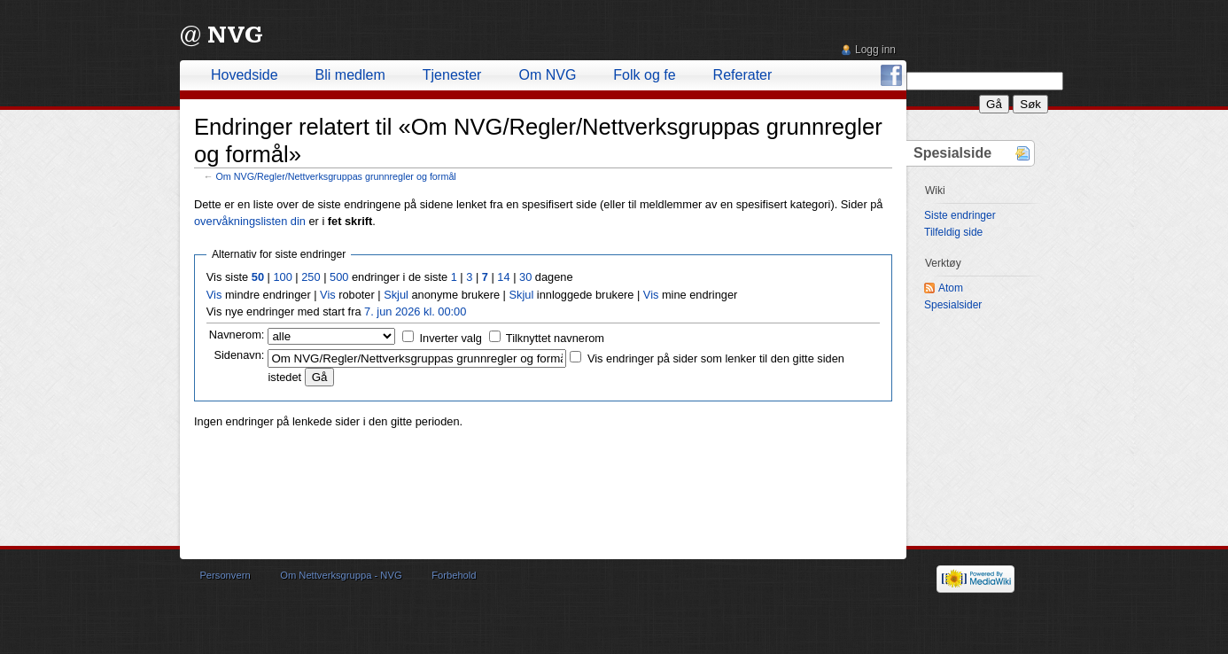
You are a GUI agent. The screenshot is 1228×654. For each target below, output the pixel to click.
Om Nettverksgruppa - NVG (340, 575)
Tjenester (452, 74)
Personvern (224, 575)
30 (525, 277)
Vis (214, 294)
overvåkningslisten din (250, 221)
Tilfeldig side (953, 232)
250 (310, 277)
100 (282, 277)
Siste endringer (960, 215)
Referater (743, 74)
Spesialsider (953, 305)
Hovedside (244, 74)
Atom (950, 288)
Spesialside (952, 152)
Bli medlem (350, 74)
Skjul (396, 294)
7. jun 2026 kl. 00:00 (415, 311)
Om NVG (547, 74)
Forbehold (453, 575)
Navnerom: (237, 334)
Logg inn (875, 49)
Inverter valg (451, 338)
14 (503, 277)
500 (339, 277)
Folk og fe (644, 74)
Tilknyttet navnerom (555, 338)
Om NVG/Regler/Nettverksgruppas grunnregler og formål (336, 176)
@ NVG (221, 35)
